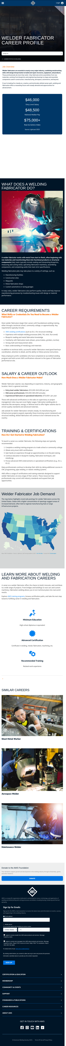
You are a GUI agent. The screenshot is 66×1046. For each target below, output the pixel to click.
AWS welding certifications (15, 332)
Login (58, 3)
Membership (7, 981)
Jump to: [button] (5, 53)
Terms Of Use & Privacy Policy (43, 1040)
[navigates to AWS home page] (33, 5)
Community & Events (11, 987)
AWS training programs (16, 596)
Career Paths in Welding (12, 59)
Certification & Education (14, 974)
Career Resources (10, 1006)
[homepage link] (32, 891)
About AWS (7, 1013)
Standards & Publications (14, 1000)
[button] (32, 677)
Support (6, 994)
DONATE (32, 878)
